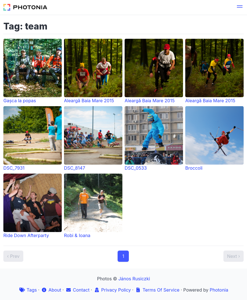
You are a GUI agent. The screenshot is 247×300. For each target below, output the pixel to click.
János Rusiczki (134, 278)
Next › (233, 256)
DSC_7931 (32, 138)
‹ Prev (13, 256)
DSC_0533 (154, 138)
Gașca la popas (32, 71)
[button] (239, 7)
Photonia (219, 290)
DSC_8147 (93, 138)
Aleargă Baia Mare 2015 (93, 71)
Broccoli (214, 138)
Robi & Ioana (93, 206)
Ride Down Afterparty (32, 206)
